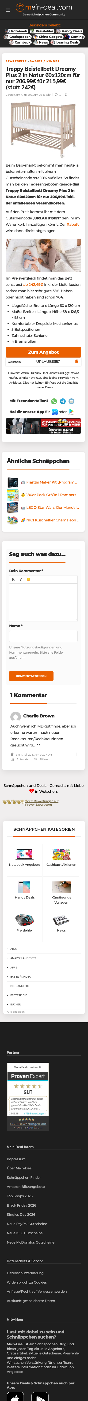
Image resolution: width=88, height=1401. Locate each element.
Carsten (10, 94)
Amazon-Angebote (23, 958)
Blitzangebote (20, 986)
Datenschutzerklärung (25, 1273)
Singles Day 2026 (21, 1214)
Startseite (16, 61)
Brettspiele (18, 995)
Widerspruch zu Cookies (27, 1282)
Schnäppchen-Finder (24, 1177)
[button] (13, 579)
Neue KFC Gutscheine (24, 1233)
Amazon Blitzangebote (26, 1187)
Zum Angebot (43, 352)
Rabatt (73, 224)
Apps (13, 967)
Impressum (16, 1159)
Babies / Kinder (45, 61)
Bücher (15, 1004)
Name (16, 626)
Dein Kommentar (26, 571)
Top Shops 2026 (20, 1196)
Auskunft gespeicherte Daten (31, 1301)
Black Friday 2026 (21, 1205)
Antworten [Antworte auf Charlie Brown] (20, 759)
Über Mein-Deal (19, 1168)
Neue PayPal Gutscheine (27, 1224)
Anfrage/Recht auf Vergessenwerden (37, 1291)
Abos (13, 948)
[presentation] (13, 579)
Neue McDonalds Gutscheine (30, 1242)
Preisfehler (71, 1353)
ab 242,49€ (33, 284)
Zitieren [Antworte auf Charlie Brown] (42, 759)
